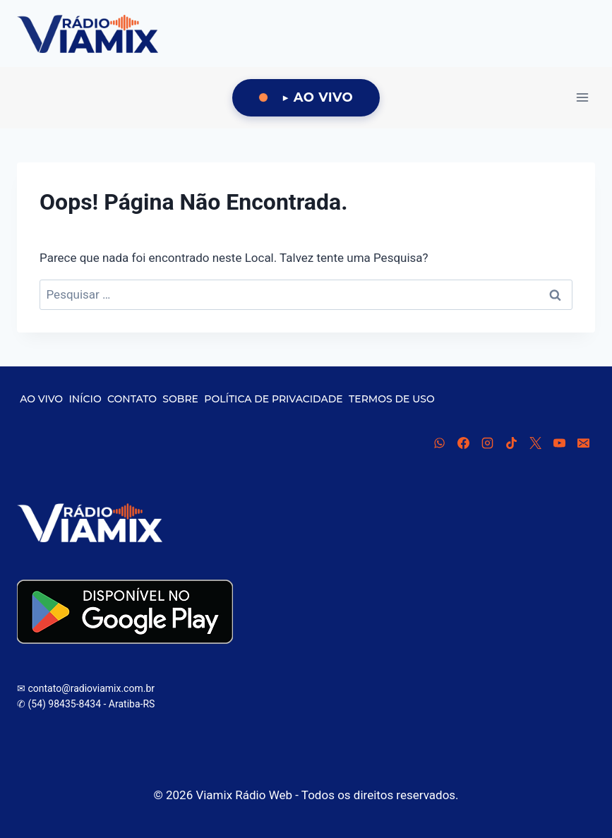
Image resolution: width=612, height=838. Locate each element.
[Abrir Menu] (582, 98)
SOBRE (180, 399)
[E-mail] (583, 443)
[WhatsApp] (439, 443)
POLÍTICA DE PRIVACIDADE (273, 399)
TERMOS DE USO (392, 399)
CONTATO (132, 399)
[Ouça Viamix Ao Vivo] (306, 97)
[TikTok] (511, 443)
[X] (535, 443)
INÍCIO (85, 399)
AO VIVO (41, 399)
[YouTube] (559, 443)
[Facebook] (463, 443)
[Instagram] (487, 443)
